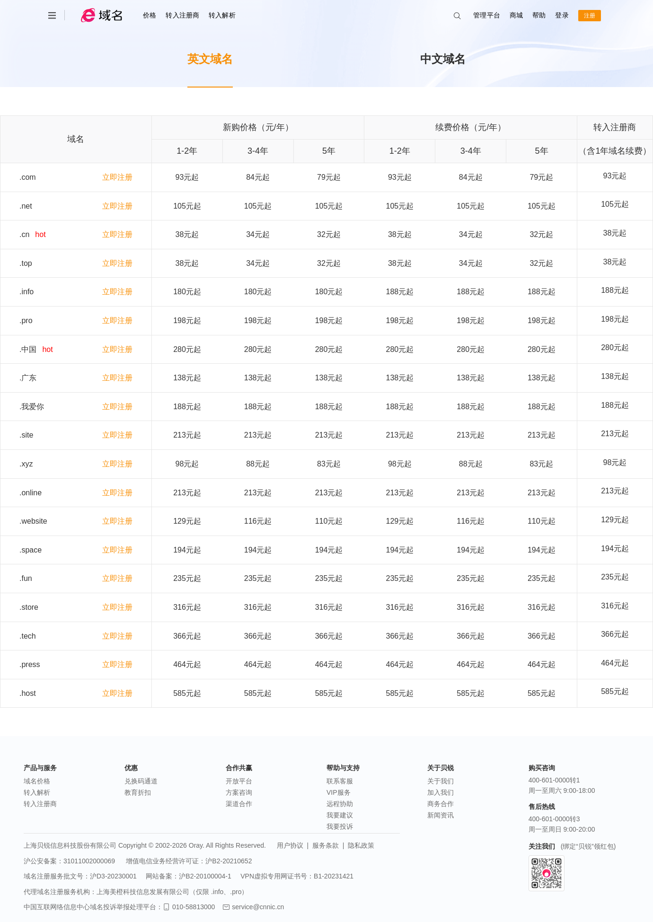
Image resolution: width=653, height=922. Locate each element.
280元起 (615, 347)
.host (27, 693)
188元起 (615, 290)
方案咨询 (239, 792)
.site (26, 435)
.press (29, 664)
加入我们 (440, 792)
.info (26, 292)
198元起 (615, 319)
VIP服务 (338, 792)
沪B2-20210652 (228, 861)
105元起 (615, 204)
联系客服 (339, 781)
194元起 (615, 548)
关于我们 (440, 781)
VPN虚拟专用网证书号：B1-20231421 (296, 876)
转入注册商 (182, 15)
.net (25, 206)
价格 (149, 15)
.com (27, 177)
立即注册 (117, 177)
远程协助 (339, 803)
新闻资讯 (440, 815)
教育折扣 (137, 792)
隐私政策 (361, 845)
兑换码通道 (141, 781)
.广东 (27, 378)
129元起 (615, 520)
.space (30, 550)
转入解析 (222, 15)
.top (25, 263)
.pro (26, 320)
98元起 (615, 462)
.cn (24, 234)
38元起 (615, 233)
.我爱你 (31, 407)
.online (30, 493)
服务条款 (325, 845)
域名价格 (37, 781)
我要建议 (339, 815)
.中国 (27, 349)
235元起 (615, 577)
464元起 (615, 663)
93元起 (615, 176)
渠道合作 (239, 803)
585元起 (615, 691)
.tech (27, 636)
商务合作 (440, 803)
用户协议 (290, 845)
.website (33, 521)
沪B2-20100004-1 (205, 876)
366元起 (615, 634)
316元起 (615, 606)
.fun (25, 578)
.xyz (26, 464)
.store (28, 607)
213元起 (615, 434)
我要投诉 (339, 826)
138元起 (615, 376)
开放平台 (239, 781)
